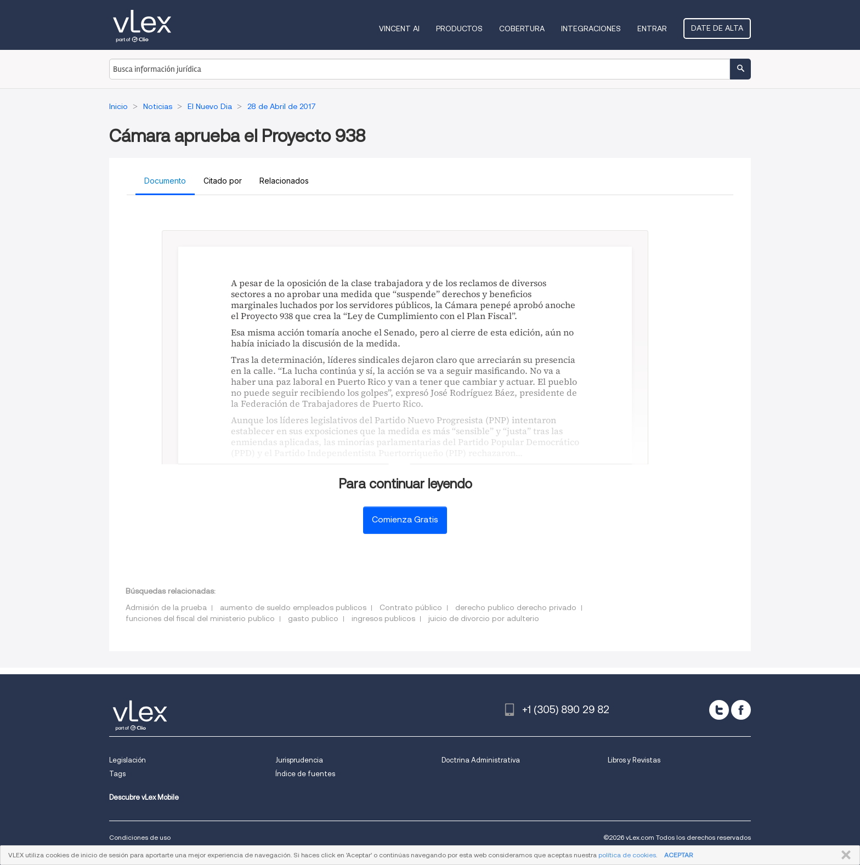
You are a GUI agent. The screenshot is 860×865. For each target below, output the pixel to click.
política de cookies (627, 854)
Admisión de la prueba (166, 607)
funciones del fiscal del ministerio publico (200, 618)
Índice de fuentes (305, 774)
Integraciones (591, 28)
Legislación (127, 760)
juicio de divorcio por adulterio (483, 618)
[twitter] (719, 710)
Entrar (652, 28)
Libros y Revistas (634, 760)
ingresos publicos (383, 618)
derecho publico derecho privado (515, 607)
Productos (459, 28)
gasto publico (313, 618)
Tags (117, 774)
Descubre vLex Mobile (144, 797)
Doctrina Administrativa (481, 760)
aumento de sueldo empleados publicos (293, 607)
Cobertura (522, 28)
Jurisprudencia (299, 760)
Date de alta (717, 28)
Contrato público (411, 607)
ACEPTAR (678, 854)
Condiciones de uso (140, 837)
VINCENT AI (399, 28)
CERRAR (843, 855)
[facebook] (741, 710)
